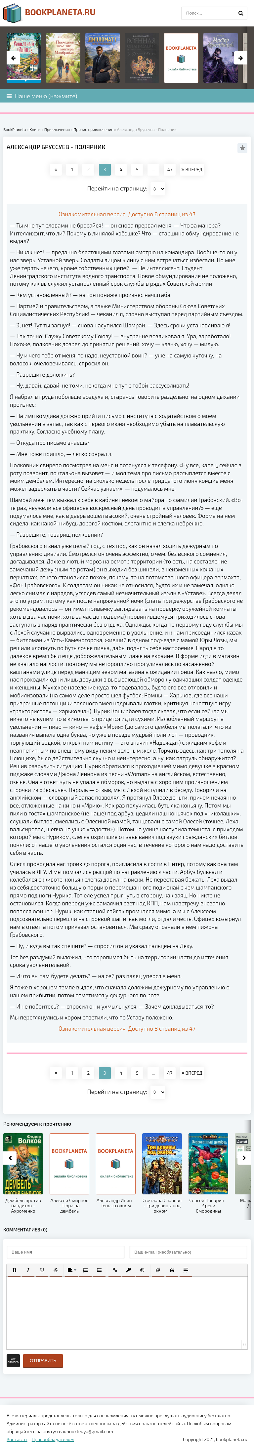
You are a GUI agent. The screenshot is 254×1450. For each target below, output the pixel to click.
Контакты (17, 1439)
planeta (49, 13)
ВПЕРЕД (192, 169)
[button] (14, 1270)
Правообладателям (53, 1439)
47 (169, 169)
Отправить (43, 1360)
